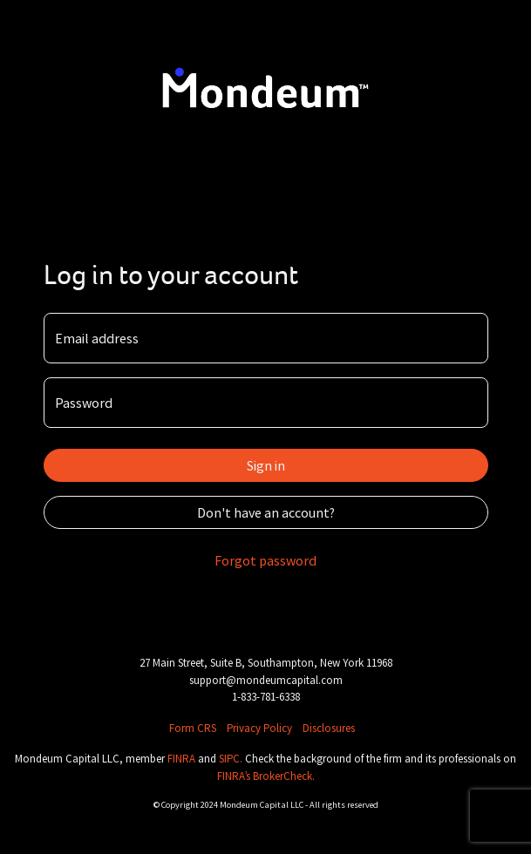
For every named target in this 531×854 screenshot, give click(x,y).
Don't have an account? (266, 512)
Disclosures (329, 728)
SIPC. (232, 758)
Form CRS (192, 728)
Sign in (266, 465)
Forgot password (265, 560)
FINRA (182, 758)
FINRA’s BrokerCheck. (266, 776)
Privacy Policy (259, 728)
